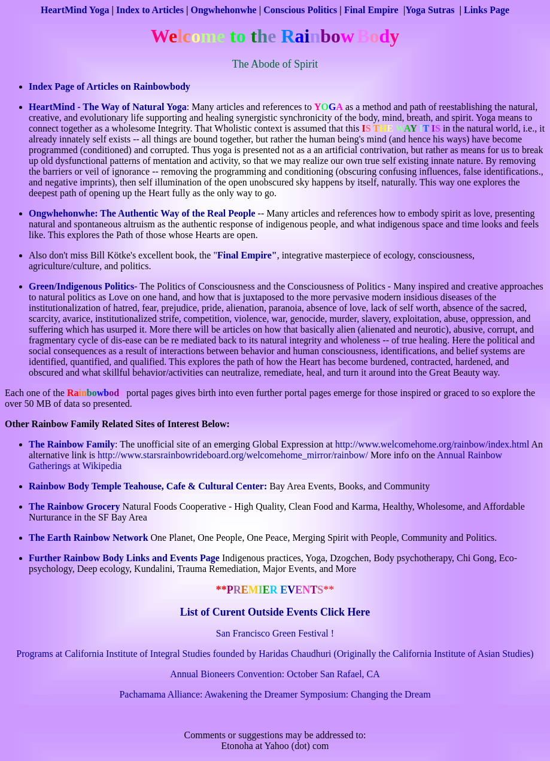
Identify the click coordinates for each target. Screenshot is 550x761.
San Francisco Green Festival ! (275, 633)
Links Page (486, 10)
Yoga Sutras (431, 10)
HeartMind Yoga (75, 10)
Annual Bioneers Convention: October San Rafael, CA (275, 674)
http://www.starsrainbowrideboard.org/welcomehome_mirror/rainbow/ (233, 455)
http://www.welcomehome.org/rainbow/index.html (432, 444)
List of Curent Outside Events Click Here (275, 612)
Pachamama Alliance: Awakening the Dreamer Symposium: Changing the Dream (274, 694)
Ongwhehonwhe (223, 10)
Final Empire (371, 10)
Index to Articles (150, 10)
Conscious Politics (300, 10)
